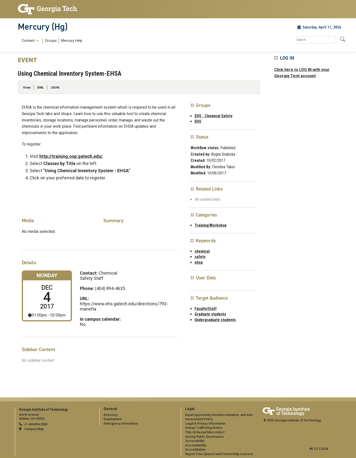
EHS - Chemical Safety (213, 116)
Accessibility (194, 441)
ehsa (199, 262)
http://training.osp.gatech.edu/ (71, 156)
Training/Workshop (210, 225)
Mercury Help (71, 41)
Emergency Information (121, 423)
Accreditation (195, 449)
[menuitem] (51, 40)
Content (28, 41)
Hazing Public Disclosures (204, 436)
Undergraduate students (215, 319)
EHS (198, 121)
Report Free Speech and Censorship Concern (219, 454)
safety (200, 256)
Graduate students (210, 314)
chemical (202, 251)
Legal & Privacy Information (205, 423)
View (27, 87)
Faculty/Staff (206, 308)
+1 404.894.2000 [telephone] (35, 424)
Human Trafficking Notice (203, 428)
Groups (51, 41)
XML (40, 87)
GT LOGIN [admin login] (321, 449)
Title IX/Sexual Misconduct (204, 432)
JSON (54, 87)
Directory (110, 415)
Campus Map (34, 429)
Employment (113, 419)
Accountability (195, 445)
